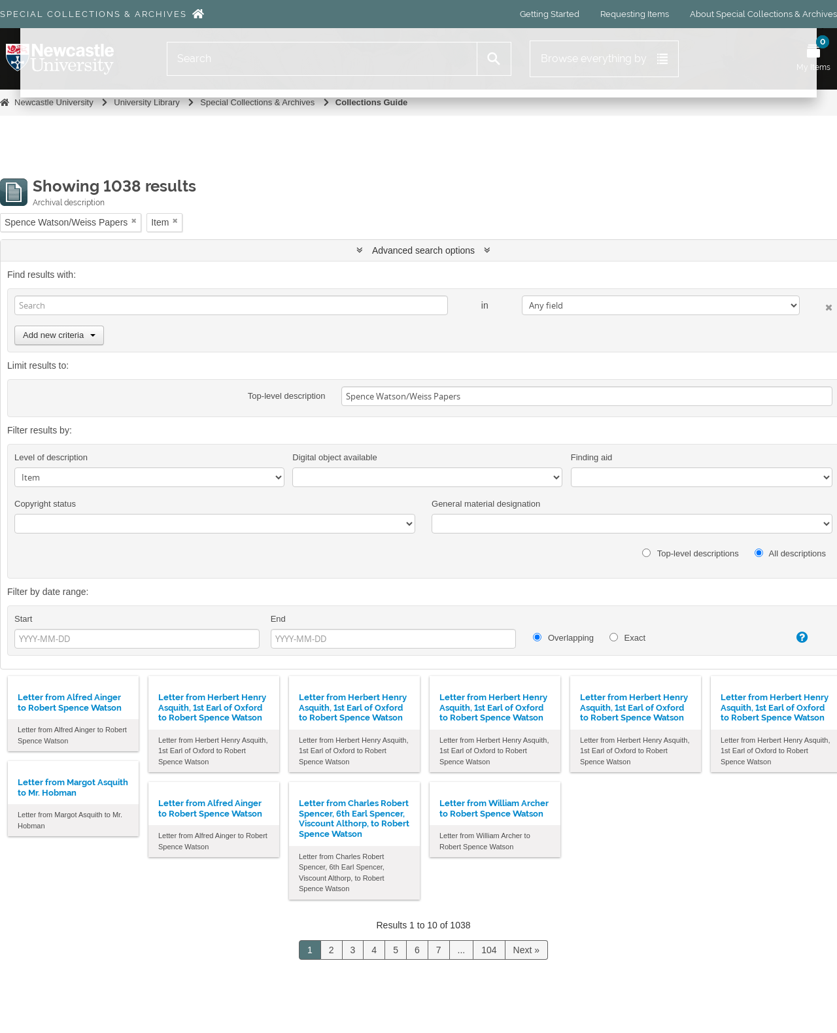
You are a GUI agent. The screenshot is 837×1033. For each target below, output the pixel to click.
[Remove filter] (134, 221)
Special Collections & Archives (93, 14)
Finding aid (592, 457)
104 (488, 950)
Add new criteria (59, 335)
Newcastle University (54, 102)
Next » (526, 950)
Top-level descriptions (690, 553)
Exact (627, 638)
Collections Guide (371, 102)
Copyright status (45, 504)
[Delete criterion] (816, 305)
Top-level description (287, 396)
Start (23, 619)
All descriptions (790, 553)
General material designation (486, 504)
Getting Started (549, 14)
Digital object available (334, 457)
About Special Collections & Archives (763, 14)
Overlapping (563, 638)
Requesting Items (634, 14)
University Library (146, 102)
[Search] (322, 59)
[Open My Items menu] (813, 59)
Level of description (51, 457)
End (278, 619)
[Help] (791, 637)
